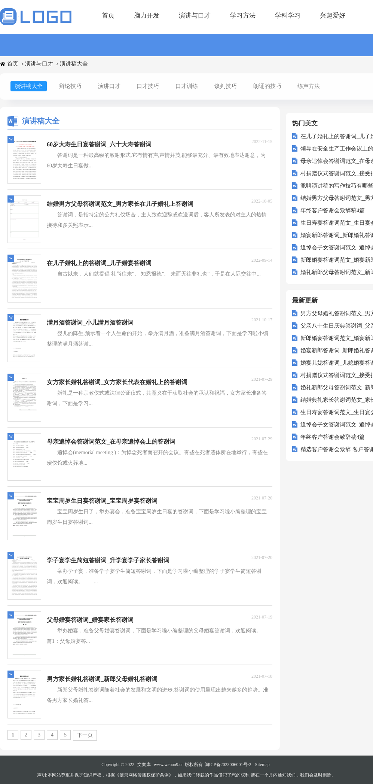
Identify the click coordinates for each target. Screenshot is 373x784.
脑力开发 (146, 15)
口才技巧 (148, 86)
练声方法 (308, 86)
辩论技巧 (70, 86)
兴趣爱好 (332, 15)
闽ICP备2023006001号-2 (228, 764)
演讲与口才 (195, 15)
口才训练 (186, 86)
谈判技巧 (225, 86)
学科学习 (287, 15)
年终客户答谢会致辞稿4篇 (332, 210)
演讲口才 (109, 86)
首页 (108, 15)
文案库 (144, 764)
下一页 (85, 735)
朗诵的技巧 (267, 86)
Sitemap (262, 764)
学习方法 (243, 15)
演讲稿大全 (74, 64)
